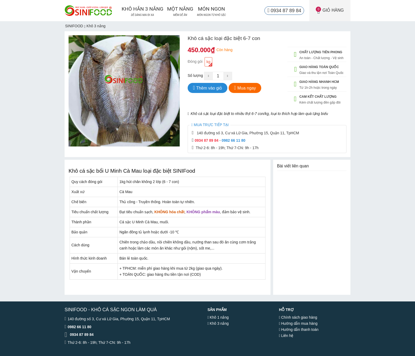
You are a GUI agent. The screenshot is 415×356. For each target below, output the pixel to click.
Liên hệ (287, 335)
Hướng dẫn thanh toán (299, 329)
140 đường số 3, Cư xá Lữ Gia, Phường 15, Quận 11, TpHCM (248, 133)
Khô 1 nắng (219, 317)
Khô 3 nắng (219, 323)
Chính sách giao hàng (299, 317)
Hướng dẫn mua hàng (299, 323)
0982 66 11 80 (233, 140)
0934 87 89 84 (206, 140)
